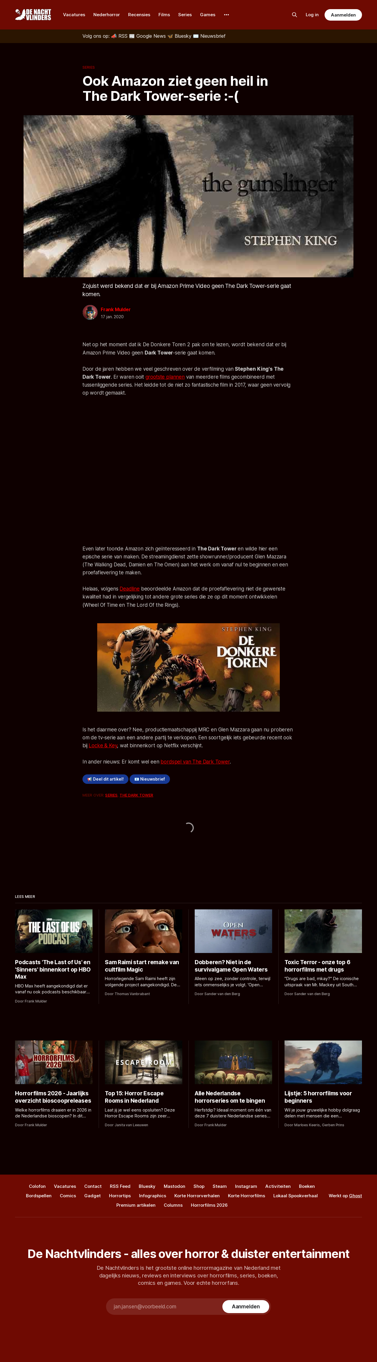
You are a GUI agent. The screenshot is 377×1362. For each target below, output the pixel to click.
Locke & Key (103, 745)
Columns (173, 1205)
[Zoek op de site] (294, 14)
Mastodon (174, 1186)
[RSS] (120, 36)
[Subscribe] (245, 1306)
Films (164, 14)
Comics (68, 1195)
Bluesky (147, 1186)
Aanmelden (343, 15)
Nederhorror (106, 14)
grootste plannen (165, 377)
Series (185, 14)
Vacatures (74, 14)
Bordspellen (39, 1195)
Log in (312, 14)
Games (207, 14)
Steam (220, 1186)
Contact (93, 1186)
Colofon (37, 1186)
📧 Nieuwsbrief (149, 779)
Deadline (130, 589)
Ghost (355, 1195)
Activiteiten (278, 1186)
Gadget (92, 1195)
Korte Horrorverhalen (197, 1195)
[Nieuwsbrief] (209, 36)
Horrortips (120, 1195)
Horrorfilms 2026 (209, 1205)
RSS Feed (120, 1186)
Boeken (307, 1186)
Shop (199, 1186)
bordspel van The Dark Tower (195, 762)
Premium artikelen (136, 1205)
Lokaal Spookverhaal (295, 1195)
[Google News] (148, 36)
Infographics (152, 1195)
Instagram (246, 1186)
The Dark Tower (136, 795)
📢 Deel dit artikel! (105, 779)
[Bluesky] (180, 36)
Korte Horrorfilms (246, 1195)
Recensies (139, 14)
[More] (226, 14)
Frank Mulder (116, 309)
